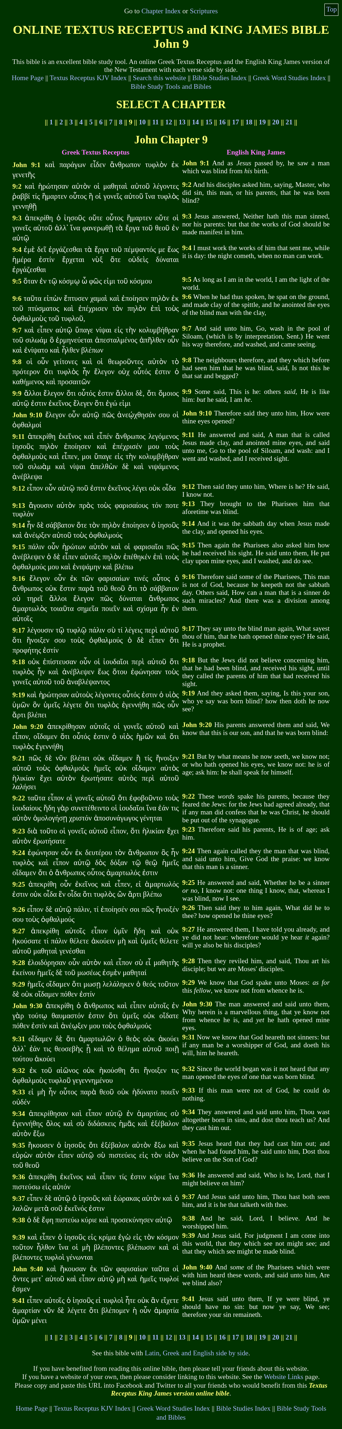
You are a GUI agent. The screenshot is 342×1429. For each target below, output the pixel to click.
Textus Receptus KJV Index (88, 78)
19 (262, 122)
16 (222, 122)
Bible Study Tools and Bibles (171, 86)
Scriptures (204, 11)
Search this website (159, 78)
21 (289, 122)
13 (182, 122)
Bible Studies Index (219, 78)
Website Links (283, 1376)
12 (168, 122)
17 (235, 122)
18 (248, 122)
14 (195, 122)
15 (208, 122)
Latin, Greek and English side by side (196, 1353)
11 (155, 122)
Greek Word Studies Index (289, 78)
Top (331, 9)
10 (142, 122)
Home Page (27, 78)
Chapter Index (161, 11)
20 (275, 122)
